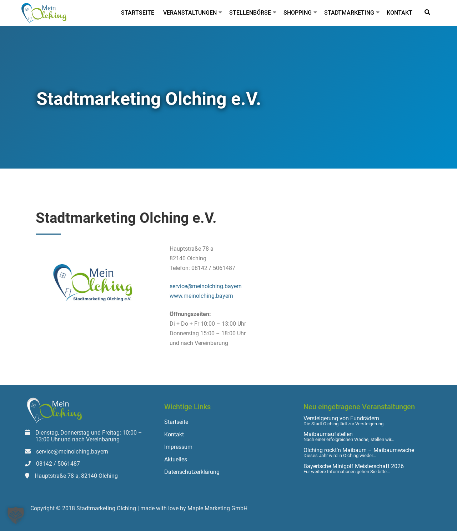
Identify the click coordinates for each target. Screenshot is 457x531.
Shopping (297, 12)
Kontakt (399, 12)
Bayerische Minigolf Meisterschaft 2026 (353, 466)
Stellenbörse (250, 12)
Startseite (137, 12)
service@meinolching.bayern (206, 286)
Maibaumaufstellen (328, 434)
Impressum (178, 447)
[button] (15, 515)
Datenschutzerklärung (192, 472)
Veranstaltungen (190, 12)
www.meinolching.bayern (201, 295)
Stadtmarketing (349, 12)
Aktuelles (175, 459)
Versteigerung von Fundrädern (341, 418)
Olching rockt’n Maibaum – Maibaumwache (358, 450)
